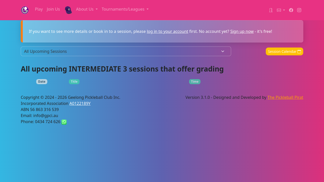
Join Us (53, 9)
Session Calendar (284, 51)
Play (39, 9)
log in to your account (167, 31)
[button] (281, 10)
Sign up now (242, 31)
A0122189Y (80, 103)
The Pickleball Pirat (285, 97)
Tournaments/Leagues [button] (124, 9)
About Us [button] (85, 9)
